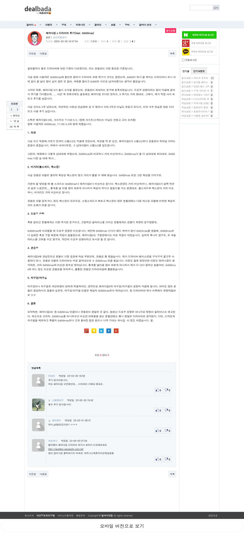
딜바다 (31, 24)
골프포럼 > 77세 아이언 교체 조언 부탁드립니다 (206, 90)
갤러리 (98, 24)
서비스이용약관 (65, 515)
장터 (127, 24)
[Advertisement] (137, 10)
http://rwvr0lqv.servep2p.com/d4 (65, 449)
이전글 (32, 53)
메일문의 (80, 515)
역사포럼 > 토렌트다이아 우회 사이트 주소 (203, 111)
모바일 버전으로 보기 (122, 526)
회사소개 (29, 515)
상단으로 (213, 515)
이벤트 (48, 24)
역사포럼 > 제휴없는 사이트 (195, 94)
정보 (64, 24)
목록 (172, 53)
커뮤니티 (80, 24)
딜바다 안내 (145, 24)
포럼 (113, 24)
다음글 (43, 53)
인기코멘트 (199, 71)
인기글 (185, 71)
